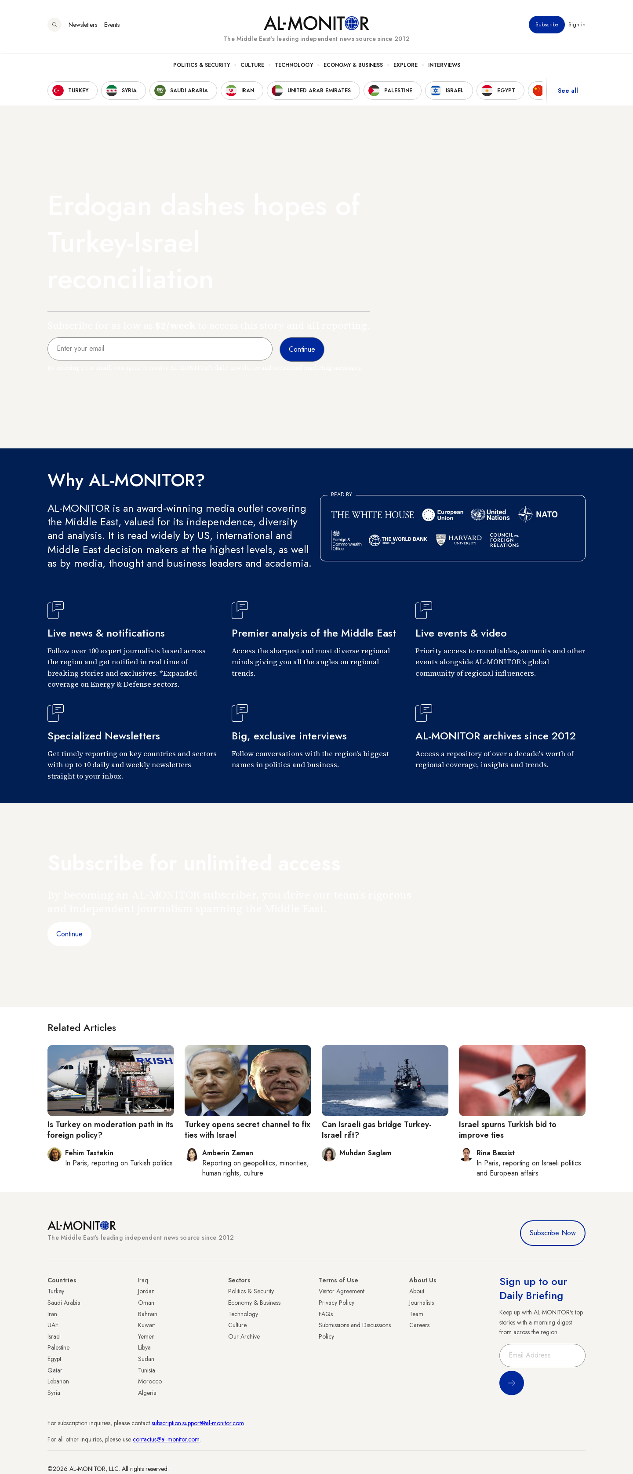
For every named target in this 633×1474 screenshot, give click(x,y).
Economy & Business (353, 66)
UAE (52, 1325)
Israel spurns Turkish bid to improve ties (508, 1129)
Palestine (58, 1347)
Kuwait (146, 1325)
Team (416, 1314)
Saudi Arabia (63, 1302)
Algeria (147, 1392)
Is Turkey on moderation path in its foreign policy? (110, 1129)
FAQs (326, 1314)
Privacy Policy (336, 1302)
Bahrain (147, 1314)
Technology (294, 66)
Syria (53, 1392)
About (416, 1291)
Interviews (444, 66)
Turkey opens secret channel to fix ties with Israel (247, 1129)
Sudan (146, 1358)
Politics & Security (201, 66)
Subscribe (546, 26)
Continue (69, 934)
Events (112, 26)
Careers (419, 1325)
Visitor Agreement (341, 1291)
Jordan (146, 1291)
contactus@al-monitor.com (166, 1439)
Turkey (55, 1291)
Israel (54, 1336)
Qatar (54, 1370)
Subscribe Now (553, 1233)
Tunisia (146, 1370)
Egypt (54, 1358)
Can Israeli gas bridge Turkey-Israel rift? (377, 1129)
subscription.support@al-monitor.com (198, 1423)
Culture (252, 66)
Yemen (146, 1336)
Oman (146, 1302)
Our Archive (244, 1336)
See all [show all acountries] (568, 91)
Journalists (421, 1302)
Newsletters (83, 26)
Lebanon (58, 1381)
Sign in (577, 26)
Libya (144, 1347)
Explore (405, 66)
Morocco (150, 1381)
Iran (52, 1314)
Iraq (143, 1280)
